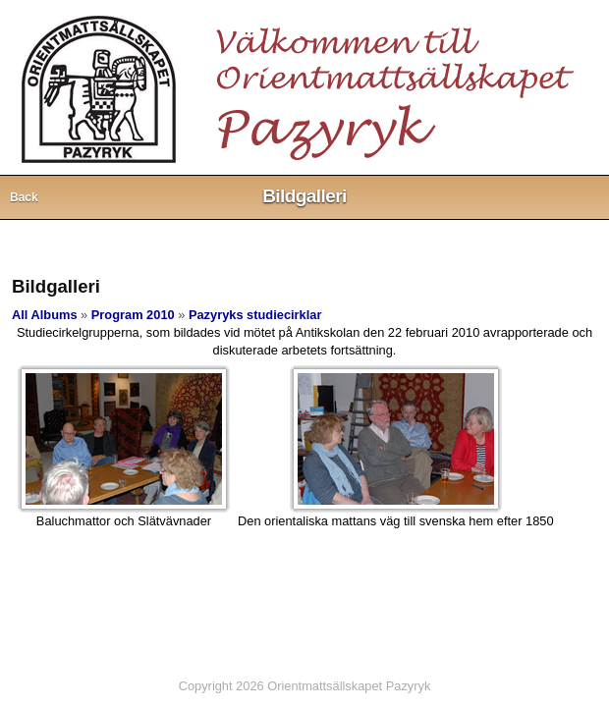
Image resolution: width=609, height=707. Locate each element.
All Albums (45, 314)
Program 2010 (133, 314)
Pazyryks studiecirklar (255, 314)
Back (24, 197)
